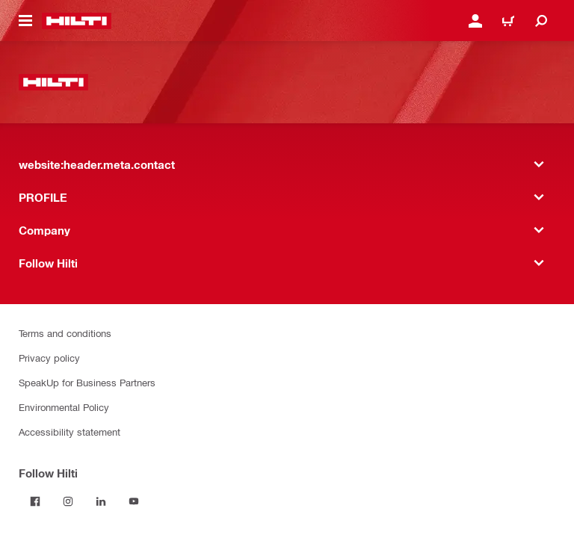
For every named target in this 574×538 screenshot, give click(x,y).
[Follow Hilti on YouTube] (133, 501)
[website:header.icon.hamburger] (25, 20)
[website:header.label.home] (76, 21)
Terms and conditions (65, 332)
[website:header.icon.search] (541, 20)
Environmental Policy (64, 406)
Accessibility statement (69, 431)
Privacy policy (49, 357)
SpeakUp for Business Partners (87, 382)
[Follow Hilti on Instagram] (68, 501)
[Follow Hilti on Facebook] (35, 501)
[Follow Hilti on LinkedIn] (100, 501)
